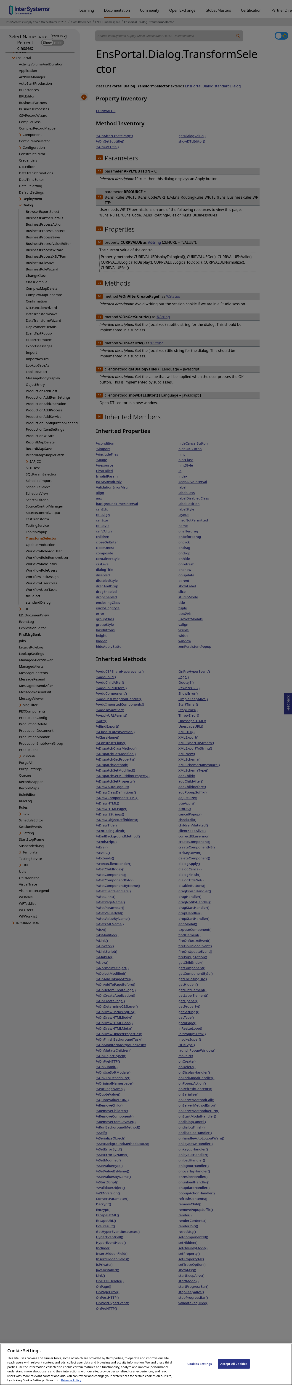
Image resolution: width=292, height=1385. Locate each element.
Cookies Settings (199, 1371)
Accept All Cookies (233, 1371)
